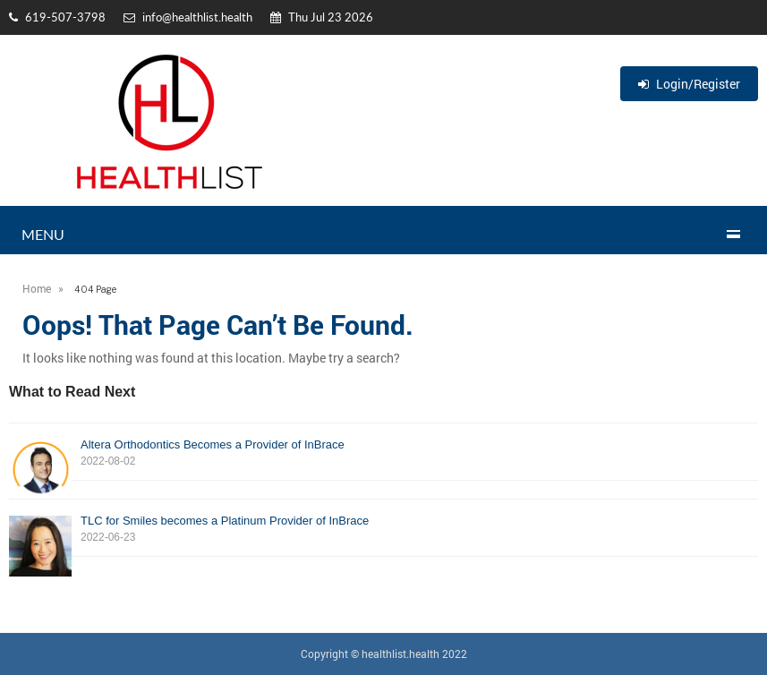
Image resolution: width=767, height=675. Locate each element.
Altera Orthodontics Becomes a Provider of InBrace (383, 453)
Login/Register (689, 83)
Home (36, 288)
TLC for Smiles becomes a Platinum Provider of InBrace (383, 529)
